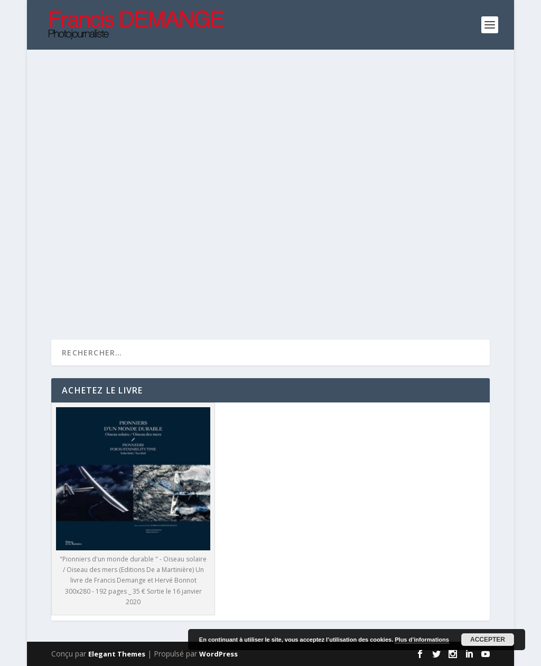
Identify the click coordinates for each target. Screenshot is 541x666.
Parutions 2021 (165, 231)
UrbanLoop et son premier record (145, 214)
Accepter (487, 639)
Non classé (388, 253)
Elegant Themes (116, 654)
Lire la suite (92, 297)
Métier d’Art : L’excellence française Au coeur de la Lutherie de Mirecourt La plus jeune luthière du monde (379, 225)
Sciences (210, 231)
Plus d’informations (422, 639)
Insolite (122, 231)
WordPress (218, 654)
